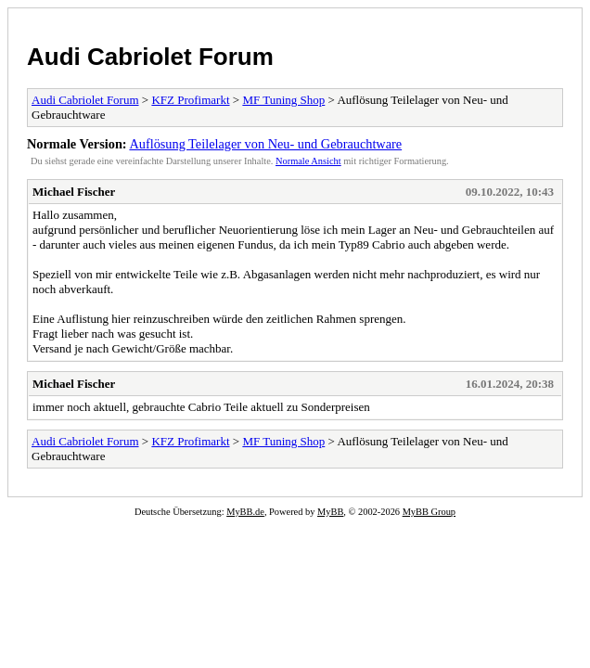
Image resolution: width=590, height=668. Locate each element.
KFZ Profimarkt (190, 100)
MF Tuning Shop (283, 100)
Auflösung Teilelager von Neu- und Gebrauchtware (265, 143)
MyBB (330, 512)
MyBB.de (245, 512)
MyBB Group (429, 512)
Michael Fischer (73, 192)
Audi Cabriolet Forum (150, 57)
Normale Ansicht (308, 161)
